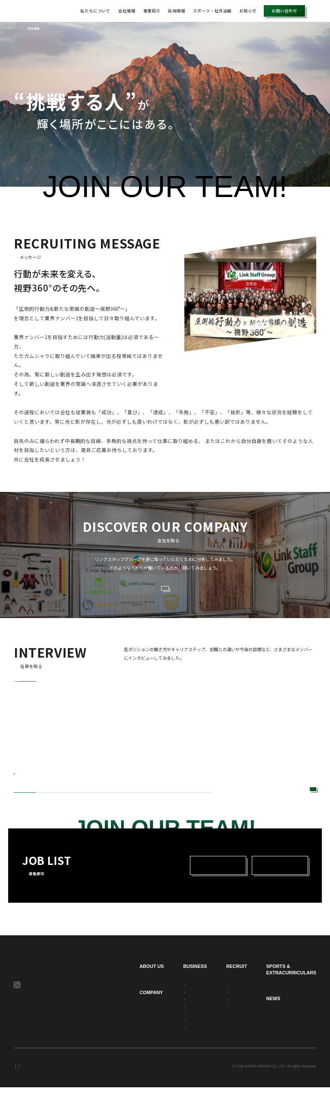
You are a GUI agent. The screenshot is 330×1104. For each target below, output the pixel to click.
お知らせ (248, 11)
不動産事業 (164, 1029)
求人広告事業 (166, 1043)
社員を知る (228, 1008)
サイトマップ (99, 1083)
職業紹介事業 (166, 1037)
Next (243, 801)
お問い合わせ (284, 11)
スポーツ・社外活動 (212, 11)
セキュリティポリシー (69, 1083)
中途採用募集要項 (233, 1022)
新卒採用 (204, 881)
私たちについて (95, 11)
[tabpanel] (76, 736)
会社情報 (126, 11)
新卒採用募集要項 (233, 1015)
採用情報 (176, 11)
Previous (227, 801)
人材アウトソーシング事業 (176, 1001)
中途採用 (273, 881)
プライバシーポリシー (31, 1083)
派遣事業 (162, 1008)
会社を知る (228, 1001)
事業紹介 (151, 11)
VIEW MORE (161, 591)
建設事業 (162, 1015)
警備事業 (162, 1022)
